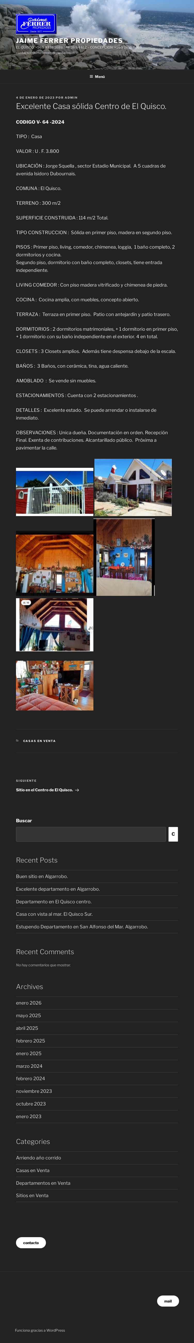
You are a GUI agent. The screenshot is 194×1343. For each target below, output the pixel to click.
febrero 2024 (30, 1078)
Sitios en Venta (32, 1195)
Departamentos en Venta (43, 1183)
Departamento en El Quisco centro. (54, 901)
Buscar (24, 820)
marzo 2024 (29, 1066)
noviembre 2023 (34, 1091)
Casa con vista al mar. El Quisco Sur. (54, 914)
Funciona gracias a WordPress (40, 1330)
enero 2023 (29, 1116)
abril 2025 (27, 1028)
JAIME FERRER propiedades (69, 40)
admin (71, 97)
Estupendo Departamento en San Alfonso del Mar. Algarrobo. (82, 926)
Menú (97, 76)
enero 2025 (29, 1053)
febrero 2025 (30, 1041)
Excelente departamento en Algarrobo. (58, 889)
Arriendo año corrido (38, 1157)
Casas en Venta (39, 741)
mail (168, 1301)
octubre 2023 (31, 1104)
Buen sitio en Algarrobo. (42, 876)
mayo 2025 (28, 1015)
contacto (31, 1243)
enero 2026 (29, 1003)
